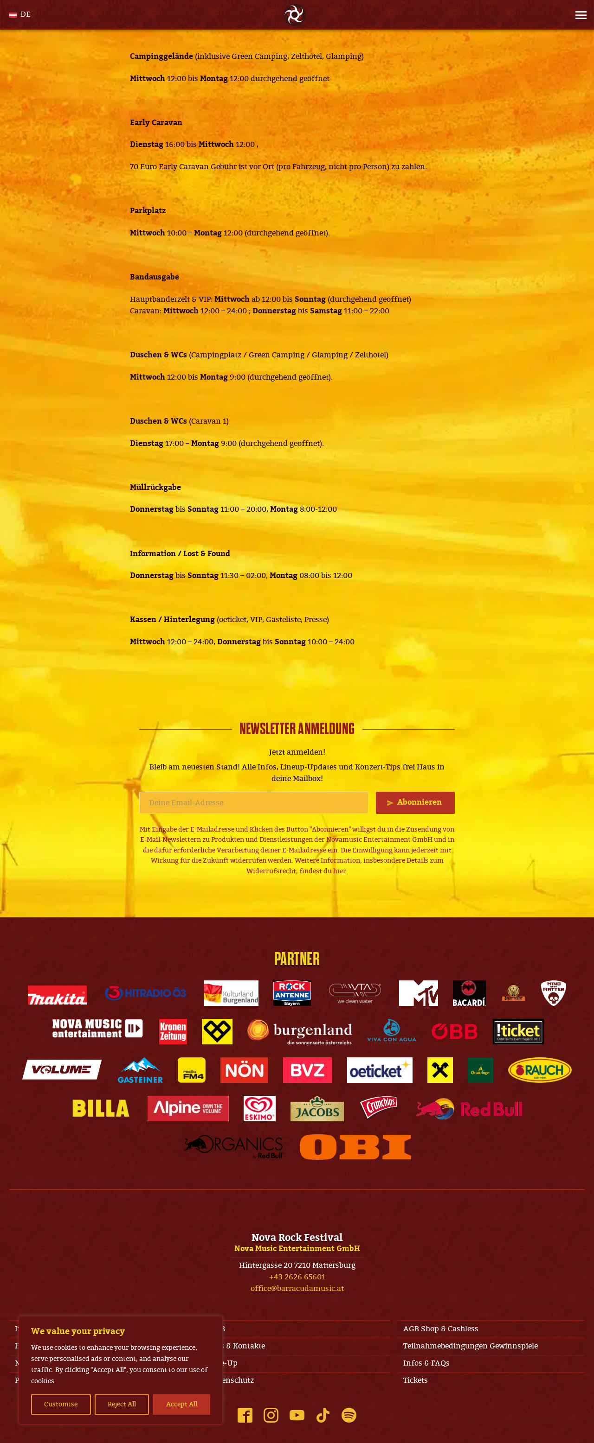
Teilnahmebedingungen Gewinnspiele (470, 1346)
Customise (60, 1404)
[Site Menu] (578, 14)
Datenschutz (231, 1380)
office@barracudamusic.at (297, 1288)
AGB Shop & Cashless (440, 1329)
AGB (217, 1329)
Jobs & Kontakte (237, 1346)
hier (339, 871)
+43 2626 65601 (297, 1277)
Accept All (181, 1404)
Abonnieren (419, 802)
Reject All (122, 1404)
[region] (121, 1370)
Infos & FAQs (426, 1363)
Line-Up (223, 1363)
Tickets (415, 1380)
